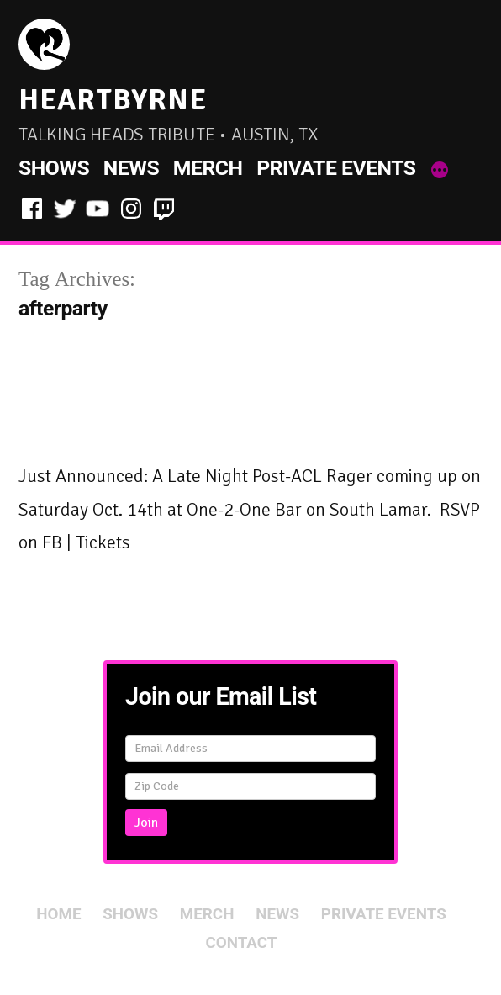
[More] (440, 171)
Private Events (335, 168)
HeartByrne (112, 100)
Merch (208, 168)
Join (146, 822)
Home (58, 914)
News (131, 168)
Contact (241, 943)
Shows (53, 168)
